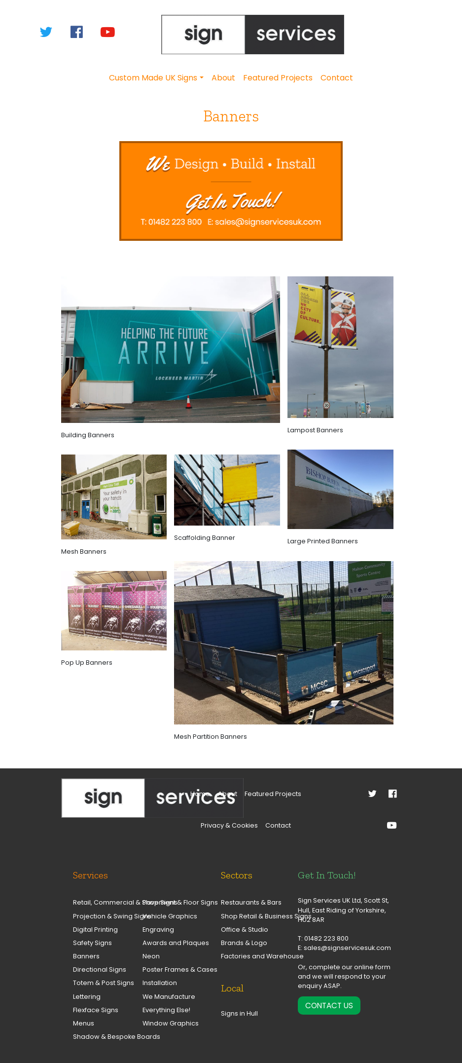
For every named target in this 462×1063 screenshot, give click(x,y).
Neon (151, 956)
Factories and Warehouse (252, 956)
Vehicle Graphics (168, 916)
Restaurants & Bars (251, 902)
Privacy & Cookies (229, 825)
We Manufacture (168, 996)
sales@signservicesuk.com (347, 948)
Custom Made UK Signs (153, 77)
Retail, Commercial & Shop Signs (99, 902)
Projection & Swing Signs (99, 916)
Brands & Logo (244, 943)
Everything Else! (166, 1010)
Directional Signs (99, 969)
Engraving (158, 929)
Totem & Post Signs (99, 983)
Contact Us (329, 1005)
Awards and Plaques (168, 943)
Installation (159, 983)
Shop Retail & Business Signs (252, 916)
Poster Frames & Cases (168, 969)
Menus (83, 1023)
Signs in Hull (239, 1013)
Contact (336, 77)
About (223, 77)
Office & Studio (244, 929)
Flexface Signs (95, 1010)
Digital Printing (95, 929)
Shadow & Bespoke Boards (99, 1036)
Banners (86, 956)
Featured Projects (278, 77)
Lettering (87, 996)
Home (200, 794)
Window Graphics (168, 1023)
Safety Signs (92, 943)
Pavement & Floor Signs (168, 902)
